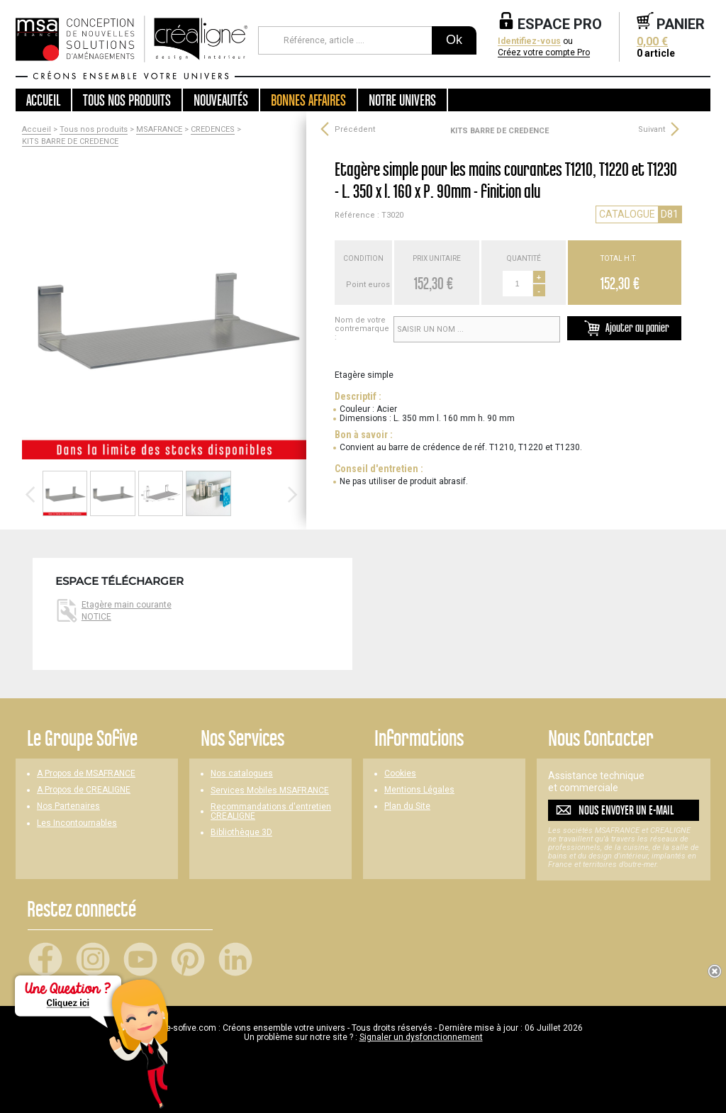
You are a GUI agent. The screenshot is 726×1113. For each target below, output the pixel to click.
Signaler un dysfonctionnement (421, 1037)
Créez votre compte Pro (544, 52)
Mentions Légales (419, 790)
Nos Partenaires (68, 806)
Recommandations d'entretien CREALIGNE (271, 811)
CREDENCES (213, 129)
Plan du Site (407, 806)
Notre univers (402, 100)
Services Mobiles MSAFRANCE (270, 790)
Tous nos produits (94, 129)
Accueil (43, 100)
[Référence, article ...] (345, 40)
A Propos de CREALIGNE (83, 790)
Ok (454, 40)
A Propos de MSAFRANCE (86, 773)
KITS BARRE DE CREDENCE (70, 142)
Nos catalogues (242, 773)
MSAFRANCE (159, 129)
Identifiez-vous (529, 41)
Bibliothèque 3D (241, 832)
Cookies (400, 773)
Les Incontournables (77, 823)
